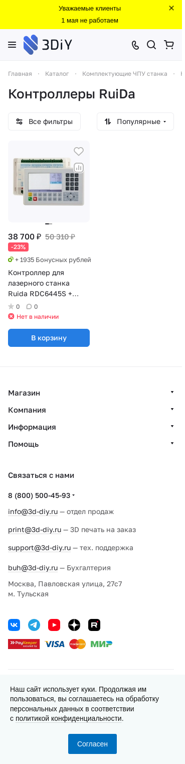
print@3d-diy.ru (34, 529)
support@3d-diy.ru (39, 547)
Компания (27, 409)
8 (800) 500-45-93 (39, 495)
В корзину (49, 337)
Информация (32, 426)
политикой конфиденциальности (69, 718)
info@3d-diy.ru (33, 511)
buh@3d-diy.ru (33, 567)
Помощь (23, 443)
